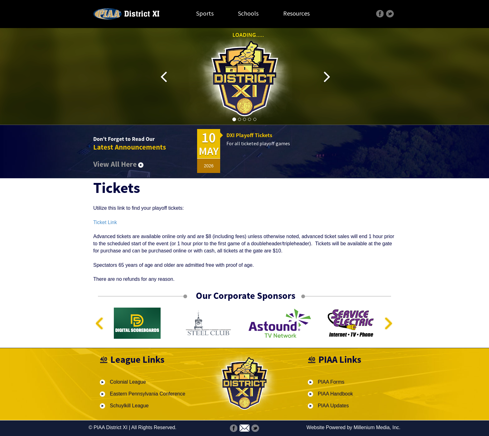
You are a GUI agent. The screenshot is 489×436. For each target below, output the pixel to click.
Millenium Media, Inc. (377, 427)
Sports (205, 13)
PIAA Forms (331, 382)
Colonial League (128, 382)
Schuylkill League (129, 405)
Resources (296, 13)
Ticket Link (105, 222)
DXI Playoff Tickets (249, 135)
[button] (168, 76)
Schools (248, 13)
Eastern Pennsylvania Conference (147, 393)
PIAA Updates (333, 405)
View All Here (118, 164)
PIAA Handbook (335, 393)
